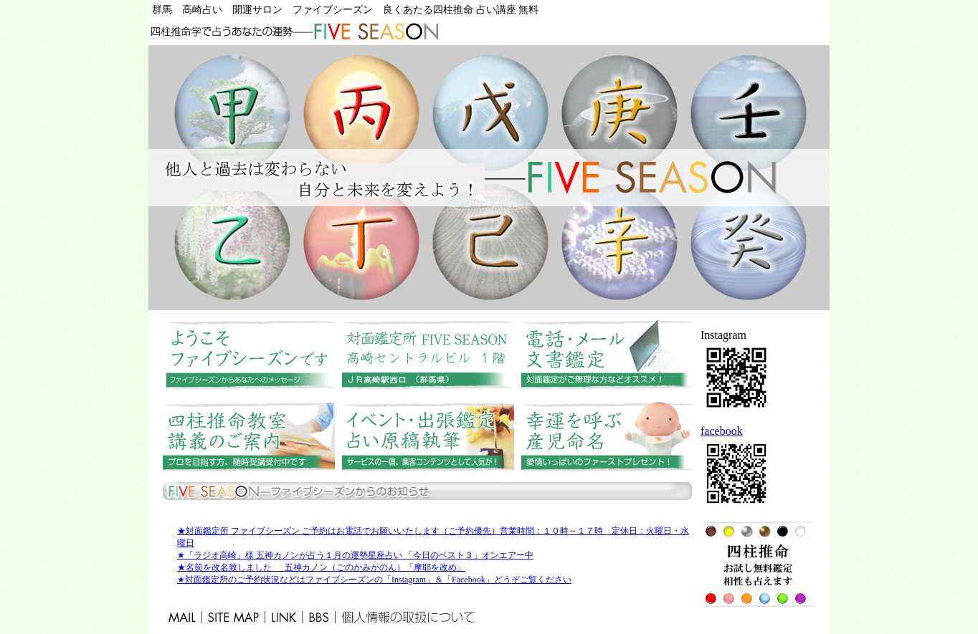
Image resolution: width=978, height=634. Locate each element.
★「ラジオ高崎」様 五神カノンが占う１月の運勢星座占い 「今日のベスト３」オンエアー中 (355, 555)
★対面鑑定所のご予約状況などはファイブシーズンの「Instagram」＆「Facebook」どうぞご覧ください (374, 580)
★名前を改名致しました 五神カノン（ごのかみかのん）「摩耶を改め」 (321, 567)
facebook (722, 431)
